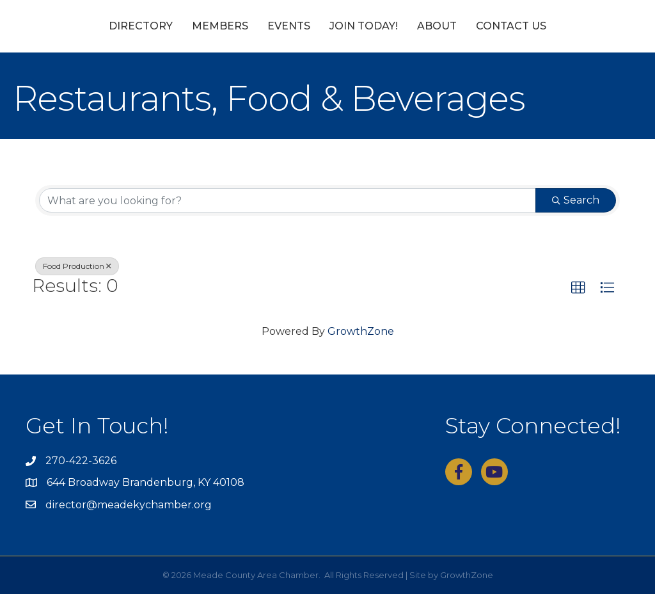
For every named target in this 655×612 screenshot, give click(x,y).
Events (215, 34)
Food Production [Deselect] (77, 284)
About (510, 34)
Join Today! (437, 34)
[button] (578, 306)
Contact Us (584, 34)
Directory (67, 34)
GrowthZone (361, 348)
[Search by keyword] (287, 218)
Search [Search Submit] (575, 218)
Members (146, 34)
